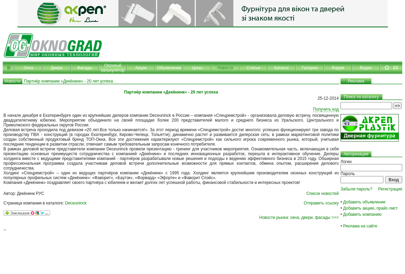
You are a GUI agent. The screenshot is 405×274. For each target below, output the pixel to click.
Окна (28, 67)
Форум (338, 67)
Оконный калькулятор (113, 68)
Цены (197, 67)
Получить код (326, 109)
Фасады (84, 67)
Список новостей (322, 193)
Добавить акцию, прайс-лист (370, 208)
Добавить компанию (362, 214)
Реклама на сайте (360, 226)
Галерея (310, 67)
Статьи (253, 67)
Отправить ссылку (321, 203)
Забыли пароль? (356, 189)
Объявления (169, 67)
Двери (56, 67)
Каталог (281, 67)
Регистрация (390, 189)
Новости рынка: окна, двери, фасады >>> (299, 217)
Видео (366, 67)
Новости (225, 67)
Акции (141, 67)
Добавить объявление (364, 202)
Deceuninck (76, 203)
